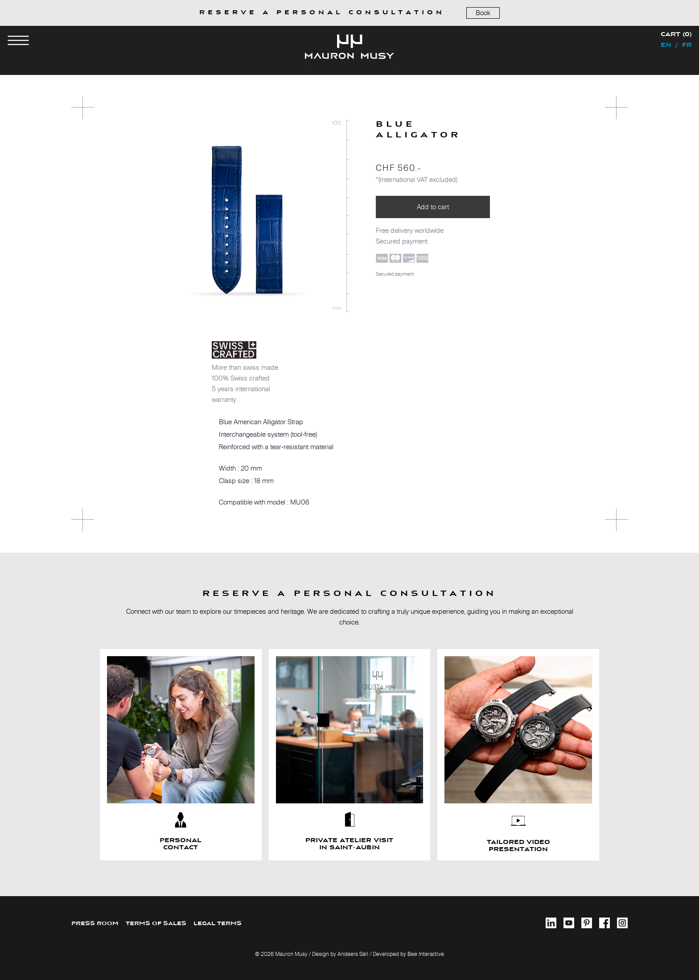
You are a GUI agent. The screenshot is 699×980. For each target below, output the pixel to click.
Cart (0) (676, 34)
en (666, 45)
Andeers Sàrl (352, 954)
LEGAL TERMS (217, 923)
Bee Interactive (425, 954)
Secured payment (395, 274)
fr (687, 45)
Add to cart (433, 207)
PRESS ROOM (95, 923)
